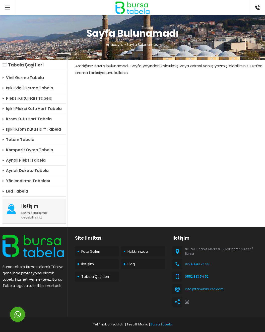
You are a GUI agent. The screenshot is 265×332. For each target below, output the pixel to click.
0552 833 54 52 (197, 276)
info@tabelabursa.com (204, 289)
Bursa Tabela (161, 324)
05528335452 (257, 2)
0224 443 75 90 (197, 264)
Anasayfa (114, 44)
